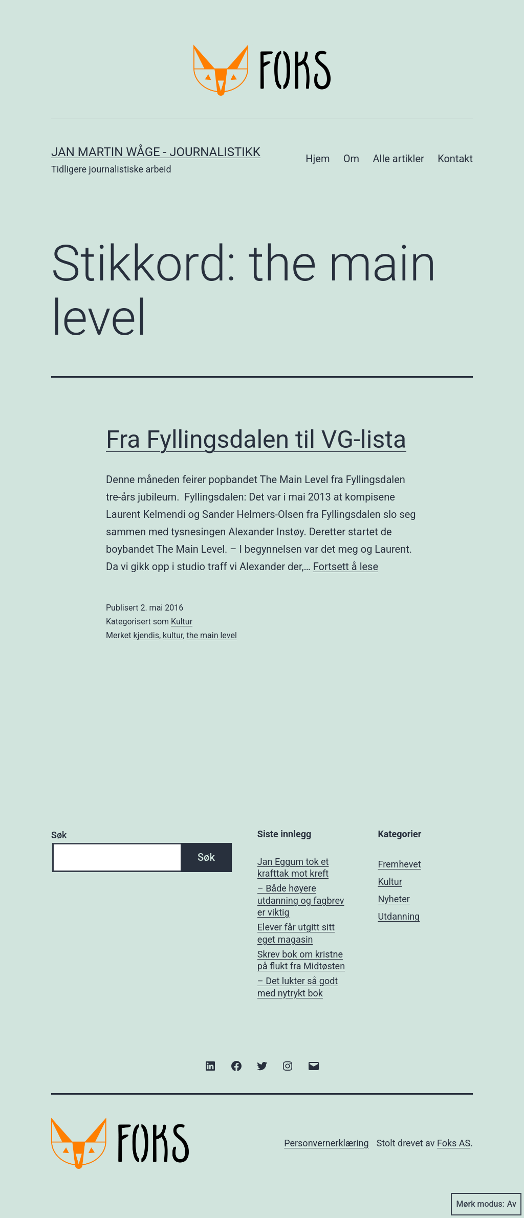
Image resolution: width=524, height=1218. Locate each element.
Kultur (181, 621)
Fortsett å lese (345, 566)
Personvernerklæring (326, 1143)
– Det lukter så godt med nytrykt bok (297, 986)
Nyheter (393, 899)
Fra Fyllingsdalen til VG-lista (256, 439)
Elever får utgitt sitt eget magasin (296, 933)
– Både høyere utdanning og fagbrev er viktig (300, 900)
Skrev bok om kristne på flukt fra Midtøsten (301, 960)
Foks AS (453, 1143)
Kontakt (455, 159)
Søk (59, 835)
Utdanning (399, 916)
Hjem (317, 159)
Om (351, 159)
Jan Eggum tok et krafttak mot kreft (293, 867)
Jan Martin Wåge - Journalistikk (155, 152)
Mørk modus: (486, 1204)
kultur (173, 635)
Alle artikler (398, 159)
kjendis (146, 635)
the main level (212, 635)
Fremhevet (399, 864)
